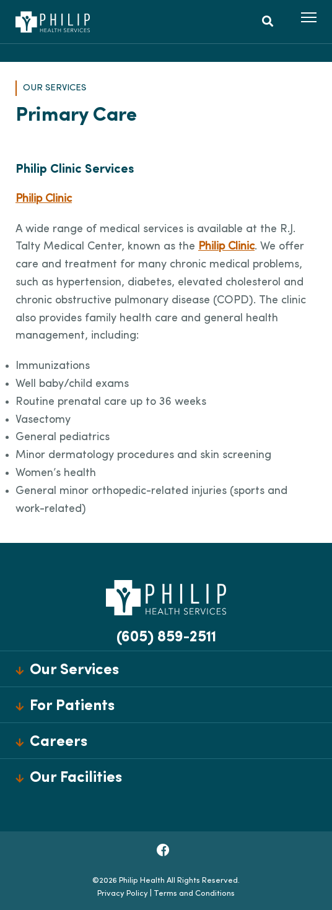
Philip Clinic (43, 199)
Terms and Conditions (194, 894)
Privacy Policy (122, 894)
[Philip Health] (52, 21)
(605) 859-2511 (166, 637)
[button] (309, 17)
